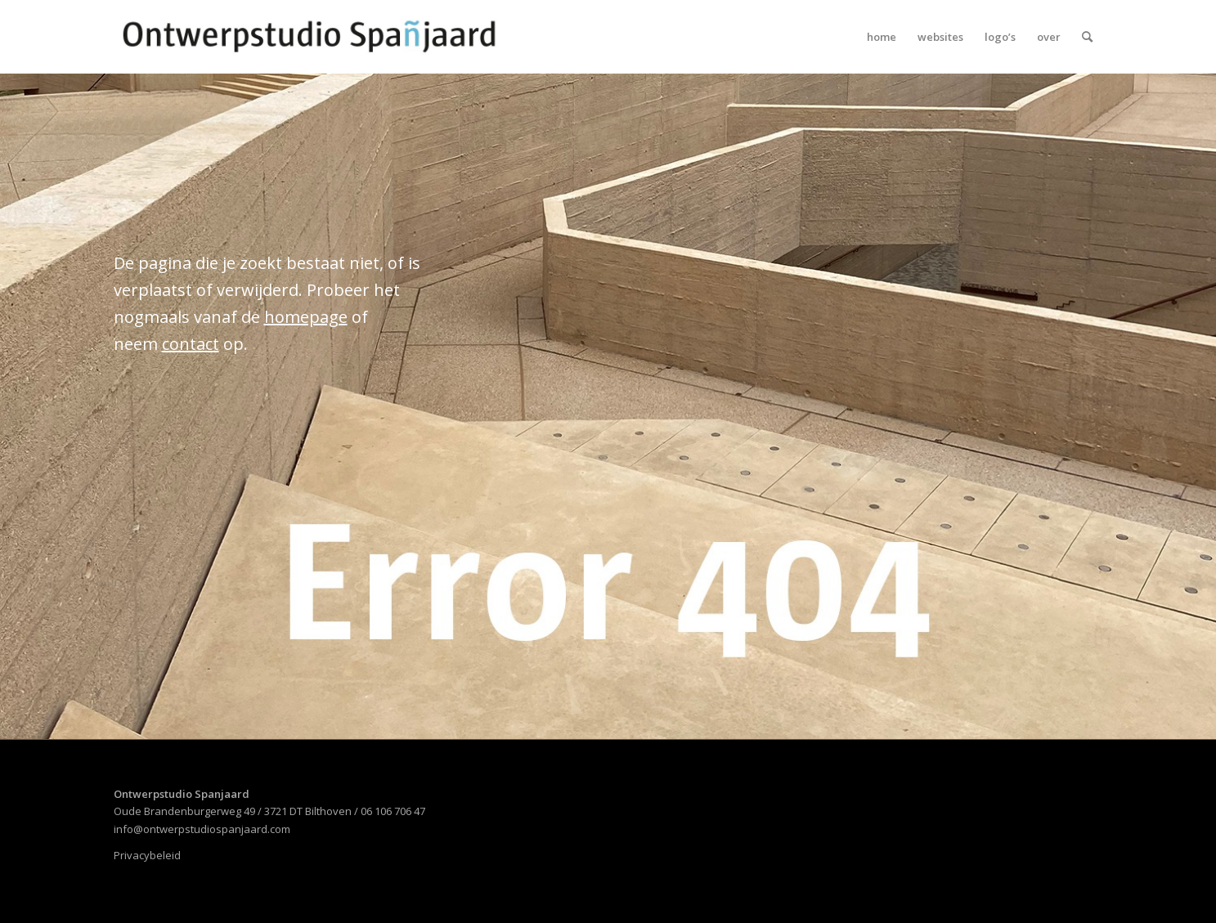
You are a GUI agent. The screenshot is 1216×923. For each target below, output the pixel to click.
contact (190, 344)
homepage (306, 317)
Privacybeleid (147, 855)
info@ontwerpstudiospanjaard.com (202, 829)
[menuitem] (881, 37)
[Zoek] (1087, 37)
